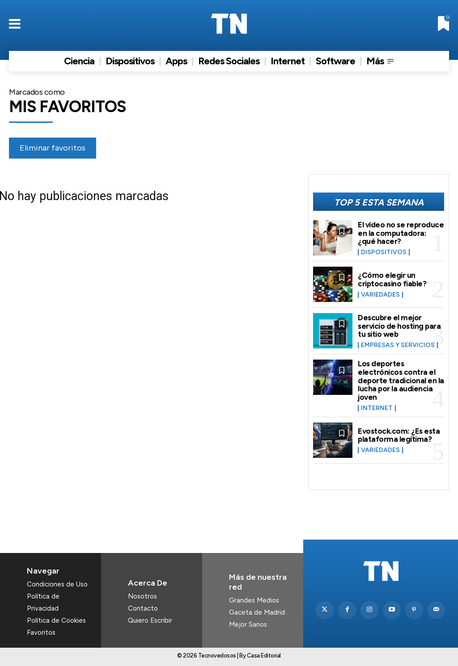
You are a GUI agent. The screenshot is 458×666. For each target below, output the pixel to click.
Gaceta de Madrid (257, 612)
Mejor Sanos (248, 624)
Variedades (380, 295)
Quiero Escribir (150, 620)
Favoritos (41, 632)
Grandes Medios (254, 600)
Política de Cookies (56, 620)
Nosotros (142, 596)
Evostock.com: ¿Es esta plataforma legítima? (399, 435)
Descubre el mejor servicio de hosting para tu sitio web (399, 326)
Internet (377, 408)
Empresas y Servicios (398, 345)
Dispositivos (384, 252)
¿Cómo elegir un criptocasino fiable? (392, 279)
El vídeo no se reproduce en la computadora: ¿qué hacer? (401, 233)
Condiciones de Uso (57, 584)
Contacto (143, 608)
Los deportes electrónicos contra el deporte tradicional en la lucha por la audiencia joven (401, 380)
